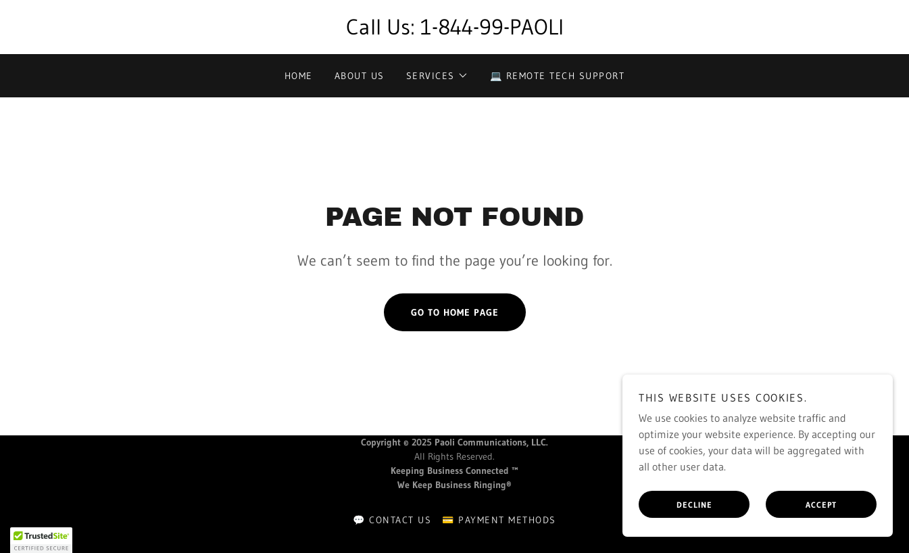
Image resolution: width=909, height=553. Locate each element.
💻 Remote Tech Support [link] (557, 76)
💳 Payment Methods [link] (499, 520)
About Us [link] (360, 76)
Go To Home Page (455, 312)
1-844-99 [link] (461, 27)
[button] (437, 76)
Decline (694, 505)
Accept (821, 505)
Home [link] (299, 76)
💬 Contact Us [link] (392, 520)
